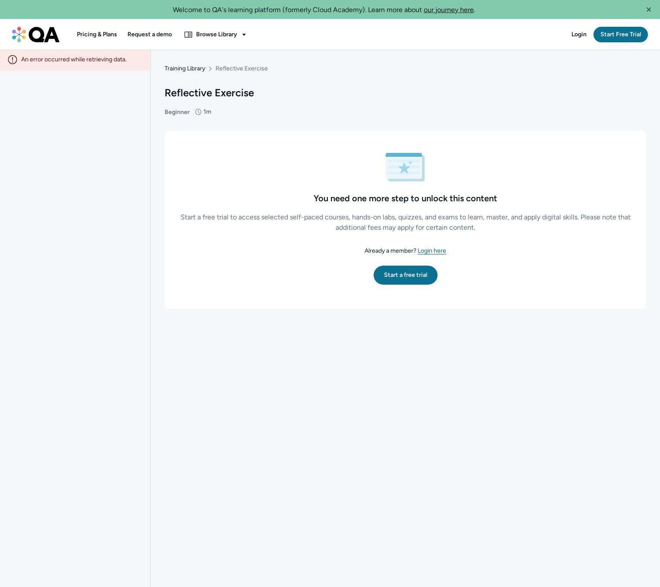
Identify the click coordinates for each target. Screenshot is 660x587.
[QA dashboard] (36, 34)
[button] (649, 9)
